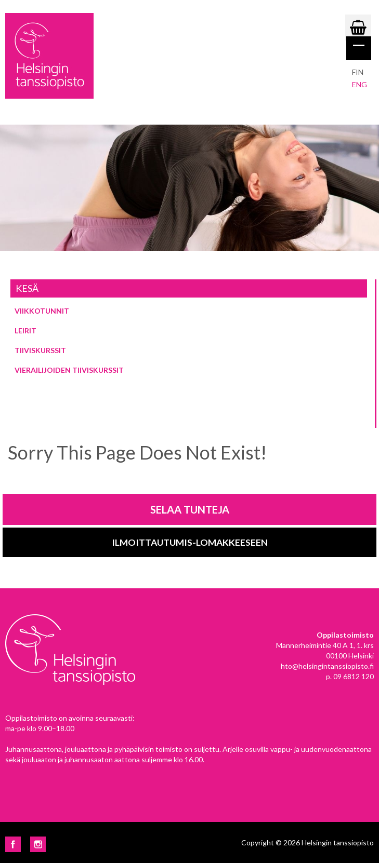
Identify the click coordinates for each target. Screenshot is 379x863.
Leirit (25, 330)
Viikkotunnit (42, 310)
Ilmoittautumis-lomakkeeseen (190, 542)
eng (359, 84)
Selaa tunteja (189, 509)
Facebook (13, 844)
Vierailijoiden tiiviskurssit (69, 370)
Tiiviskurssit (40, 350)
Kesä (27, 288)
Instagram (38, 844)
